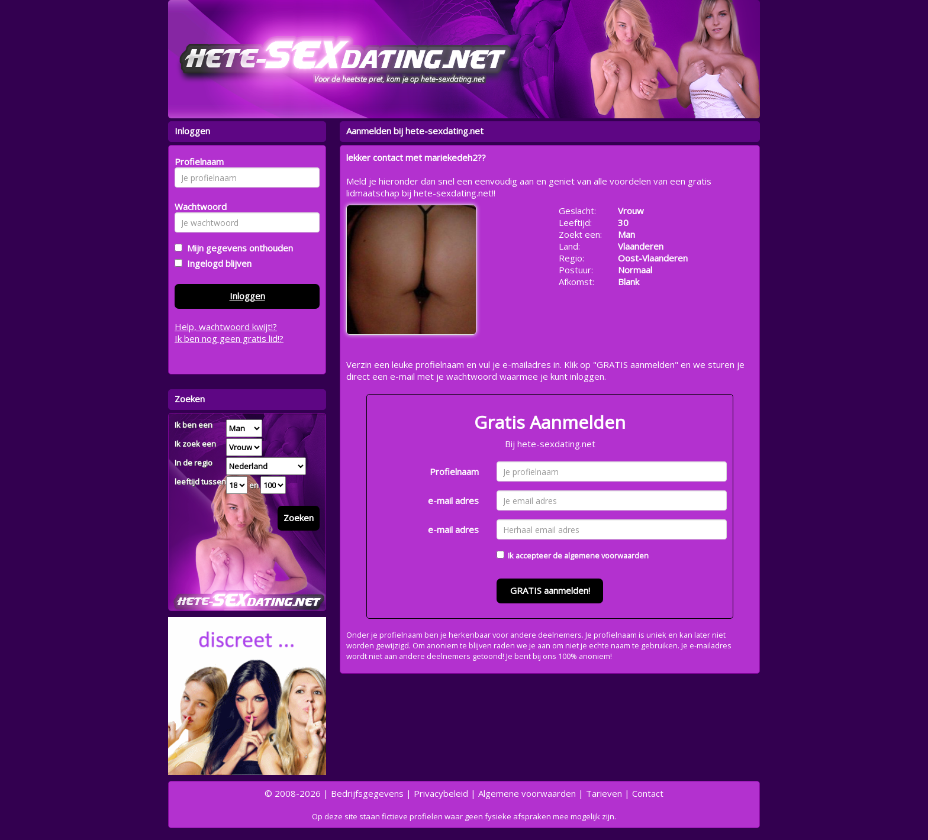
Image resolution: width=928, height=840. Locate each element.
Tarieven (604, 793)
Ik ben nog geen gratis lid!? (229, 338)
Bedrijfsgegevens (367, 793)
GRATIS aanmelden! (550, 590)
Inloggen (247, 296)
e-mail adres (453, 500)
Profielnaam (454, 471)
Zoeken (298, 518)
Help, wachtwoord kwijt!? (226, 326)
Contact (647, 793)
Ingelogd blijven (217, 263)
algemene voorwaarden (606, 555)
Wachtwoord (197, 206)
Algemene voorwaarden (527, 793)
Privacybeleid (441, 793)
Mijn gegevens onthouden (237, 248)
